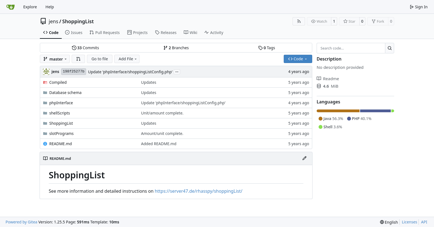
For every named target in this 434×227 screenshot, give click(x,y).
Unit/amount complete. (162, 113)
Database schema (65, 92)
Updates (148, 82)
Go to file (99, 58)
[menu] (389, 222)
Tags (266, 47)
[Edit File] (304, 158)
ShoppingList (78, 21)
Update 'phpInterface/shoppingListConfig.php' (130, 71)
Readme (328, 78)
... (177, 71)
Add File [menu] (128, 58)
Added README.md (159, 143)
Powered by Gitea (21, 222)
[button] (78, 59)
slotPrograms (61, 133)
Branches (176, 47)
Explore (30, 6)
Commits (85, 47)
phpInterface (61, 102)
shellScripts (59, 113)
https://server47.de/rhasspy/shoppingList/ (198, 191)
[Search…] (389, 48)
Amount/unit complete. (162, 133)
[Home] (10, 7)
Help (49, 6)
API (424, 222)
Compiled (58, 82)
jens (53, 21)
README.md (60, 143)
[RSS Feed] (299, 21)
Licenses (409, 222)
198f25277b (73, 71)
